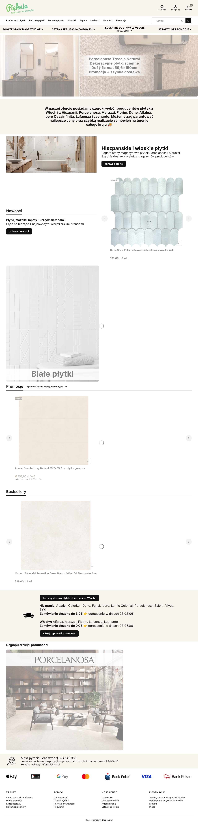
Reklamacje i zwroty (16, 806)
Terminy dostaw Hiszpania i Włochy (167, 797)
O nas (152, 806)
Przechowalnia (108, 803)
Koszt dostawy (13, 803)
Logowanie (106, 797)
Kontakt (153, 803)
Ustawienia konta (110, 806)
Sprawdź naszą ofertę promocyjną (47, 386)
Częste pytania (61, 800)
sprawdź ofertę (114, 163)
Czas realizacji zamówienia (19, 797)
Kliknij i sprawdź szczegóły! (59, 633)
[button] (188, 20)
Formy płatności (14, 800)
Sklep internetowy (98, 820)
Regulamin (59, 806)
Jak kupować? (61, 797)
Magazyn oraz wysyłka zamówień (166, 800)
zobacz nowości (19, 231)
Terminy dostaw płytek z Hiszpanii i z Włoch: (69, 598)
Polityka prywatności (64, 803)
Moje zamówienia (110, 800)
